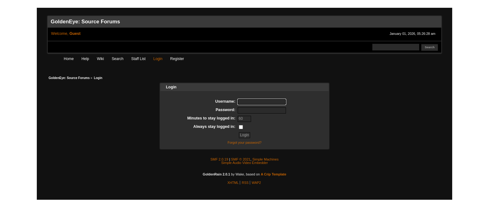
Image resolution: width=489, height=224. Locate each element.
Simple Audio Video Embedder (244, 163)
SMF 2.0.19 (219, 159)
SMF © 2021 (240, 159)
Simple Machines (265, 159)
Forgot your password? (245, 142)
